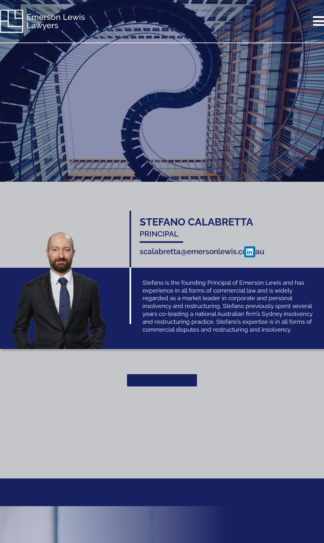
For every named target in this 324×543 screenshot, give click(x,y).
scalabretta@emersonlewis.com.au (202, 251)
